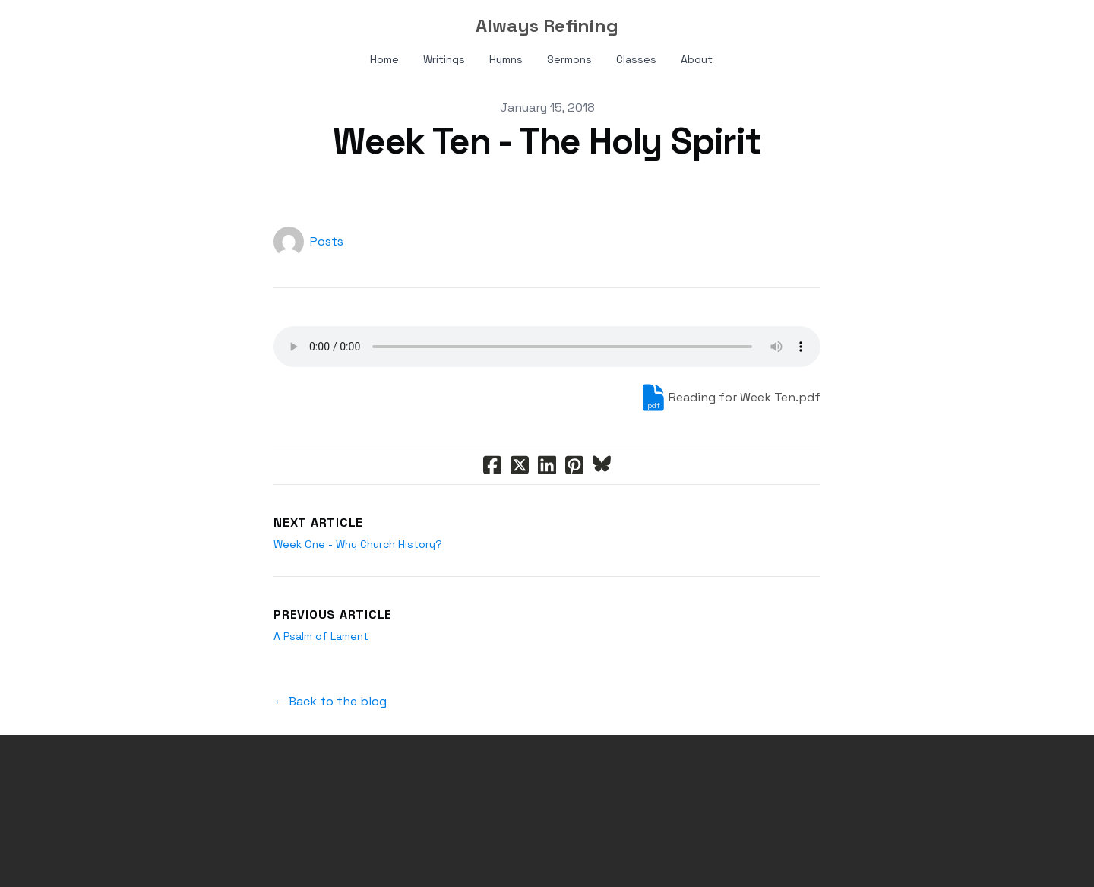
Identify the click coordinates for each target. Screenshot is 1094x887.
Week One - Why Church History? (358, 544)
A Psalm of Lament (321, 636)
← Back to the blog (330, 701)
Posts (326, 241)
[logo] (547, 26)
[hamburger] (91, 24)
